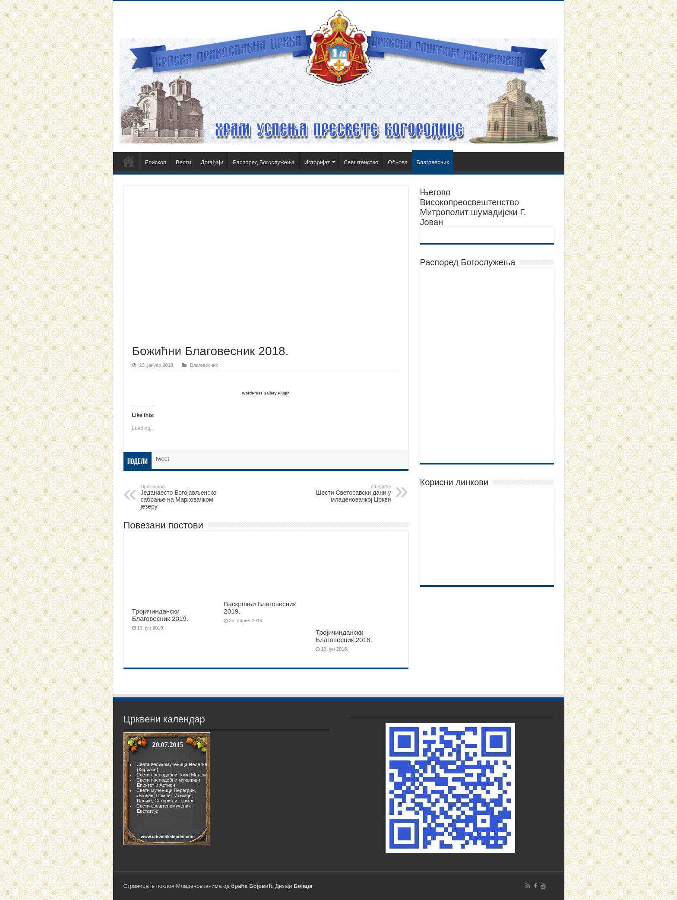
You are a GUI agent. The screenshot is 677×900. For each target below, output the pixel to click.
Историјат (317, 162)
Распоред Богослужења (264, 162)
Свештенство (361, 162)
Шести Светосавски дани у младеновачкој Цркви (347, 493)
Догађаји (212, 162)
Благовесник (432, 162)
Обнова (398, 162)
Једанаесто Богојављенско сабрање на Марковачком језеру (185, 497)
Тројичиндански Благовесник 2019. (160, 614)
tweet (162, 458)
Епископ (156, 162)
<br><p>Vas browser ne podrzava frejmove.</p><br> (166, 788)
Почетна (128, 161)
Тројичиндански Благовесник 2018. (344, 636)
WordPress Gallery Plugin (265, 393)
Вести (183, 162)
